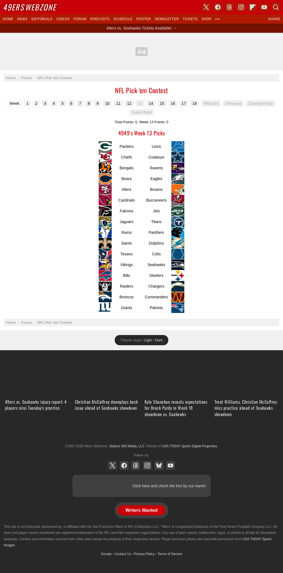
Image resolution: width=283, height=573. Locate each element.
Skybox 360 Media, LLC (126, 446)
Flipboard (252, 7)
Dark (159, 340)
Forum (80, 19)
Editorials (42, 19)
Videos (63, 19)
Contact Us (122, 554)
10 (107, 103)
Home (8, 19)
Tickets (190, 19)
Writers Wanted (141, 510)
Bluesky (158, 465)
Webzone (29, 7)
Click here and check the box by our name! (169, 486)
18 (195, 103)
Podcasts (99, 19)
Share (274, 19)
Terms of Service (170, 554)
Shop (206, 19)
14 (151, 103)
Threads (135, 465)
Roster (143, 19)
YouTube (170, 465)
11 (118, 103)
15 (162, 103)
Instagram (147, 465)
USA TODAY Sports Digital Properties (141, 432)
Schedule (122, 19)
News (22, 19)
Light (148, 340)
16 (173, 103)
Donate (106, 554)
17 (184, 103)
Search (275, 7)
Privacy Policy (144, 554)
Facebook (124, 465)
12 (129, 103)
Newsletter (167, 19)
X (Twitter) (112, 465)
